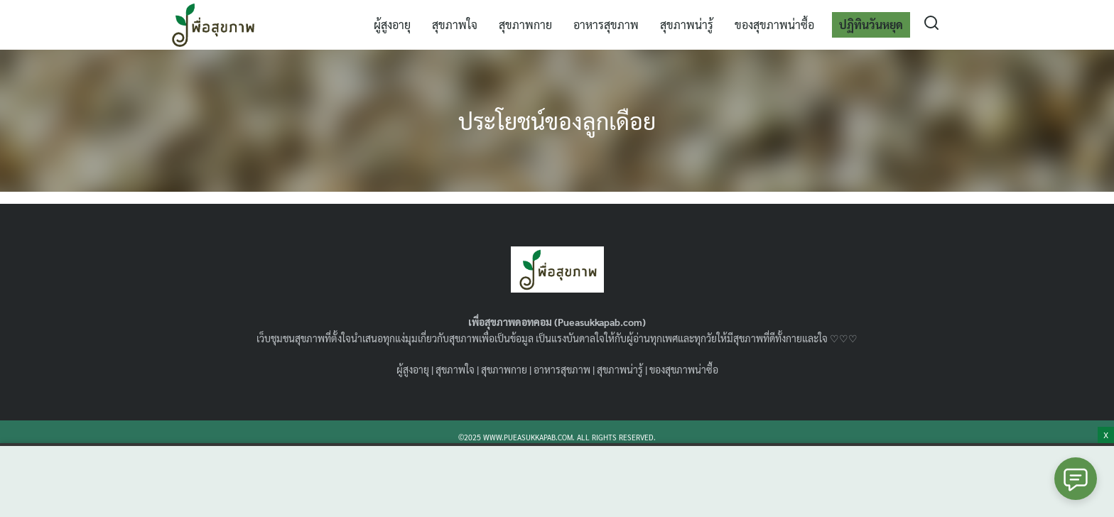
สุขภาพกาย (525, 24)
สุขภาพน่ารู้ (686, 24)
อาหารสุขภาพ (606, 24)
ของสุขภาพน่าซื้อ (774, 24)
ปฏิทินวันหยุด (871, 24)
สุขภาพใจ (454, 24)
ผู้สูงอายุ (392, 24)
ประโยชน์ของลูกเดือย (557, 120)
